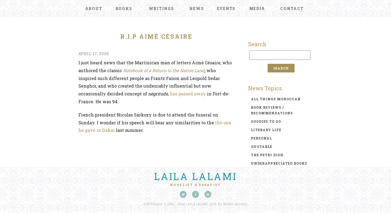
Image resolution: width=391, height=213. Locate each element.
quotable (261, 146)
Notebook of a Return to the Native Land (164, 70)
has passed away (188, 93)
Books (124, 8)
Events (226, 8)
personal (261, 138)
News (196, 8)
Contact (291, 8)
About (93, 8)
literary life (266, 130)
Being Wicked (235, 204)
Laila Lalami (195, 176)
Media (257, 8)
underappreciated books (279, 163)
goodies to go (266, 121)
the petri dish (267, 155)
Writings (161, 8)
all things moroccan (276, 99)
